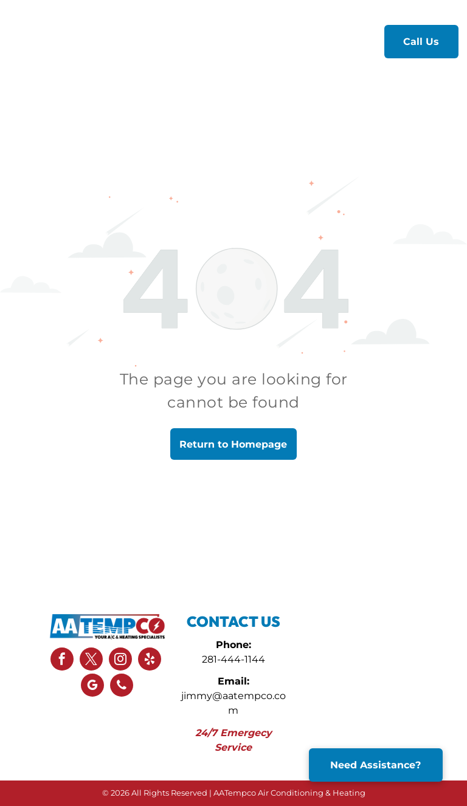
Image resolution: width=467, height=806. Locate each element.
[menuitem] (154, 40)
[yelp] (149, 660)
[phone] (121, 687)
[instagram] (120, 660)
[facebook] (62, 660)
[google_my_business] (92, 687)
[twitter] (91, 660)
